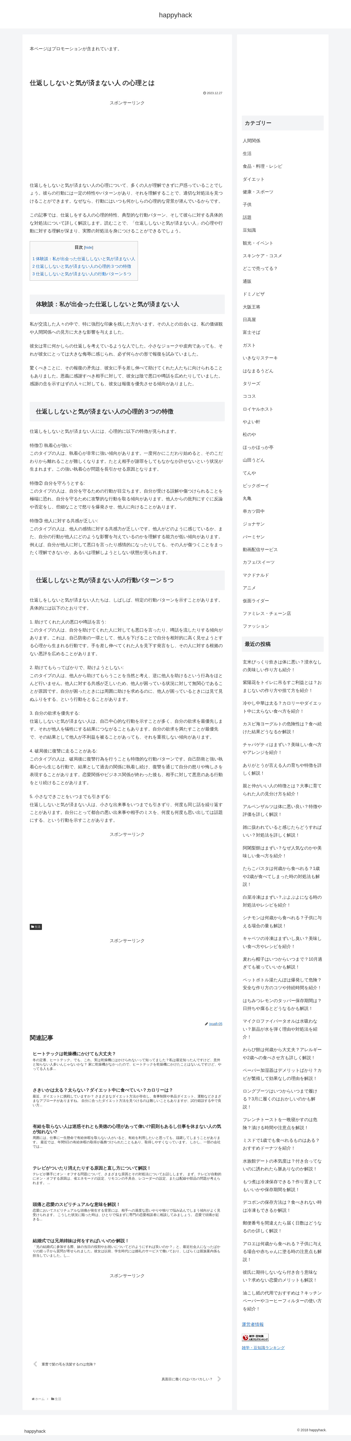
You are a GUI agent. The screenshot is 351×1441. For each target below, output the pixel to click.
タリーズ (251, 383)
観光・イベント (258, 243)
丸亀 (247, 498)
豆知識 (249, 230)
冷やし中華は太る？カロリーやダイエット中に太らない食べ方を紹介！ (282, 707)
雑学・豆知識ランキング (263, 1347)
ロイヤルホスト (258, 409)
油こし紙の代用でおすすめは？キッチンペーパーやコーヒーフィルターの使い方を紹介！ (282, 1301)
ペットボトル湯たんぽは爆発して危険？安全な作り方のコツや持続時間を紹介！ (282, 983)
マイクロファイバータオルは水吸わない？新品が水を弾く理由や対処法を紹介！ (280, 1029)
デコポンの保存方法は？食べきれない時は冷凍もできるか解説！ (282, 1206)
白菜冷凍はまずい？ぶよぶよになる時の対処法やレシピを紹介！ (282, 901)
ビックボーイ (256, 485)
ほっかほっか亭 (258, 447)
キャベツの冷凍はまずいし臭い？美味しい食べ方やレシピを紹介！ (282, 942)
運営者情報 (253, 1324)
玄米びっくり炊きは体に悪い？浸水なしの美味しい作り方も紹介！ (282, 666)
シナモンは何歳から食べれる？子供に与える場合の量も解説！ (282, 921)
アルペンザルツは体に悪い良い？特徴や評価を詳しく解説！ (282, 810)
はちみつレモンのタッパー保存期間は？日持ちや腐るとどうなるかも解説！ (282, 1004)
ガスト (249, 345)
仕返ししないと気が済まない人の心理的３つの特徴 (81, 266)
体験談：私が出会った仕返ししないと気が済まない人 (83, 259)
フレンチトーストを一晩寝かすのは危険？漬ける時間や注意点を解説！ (280, 1123)
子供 (247, 204)
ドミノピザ (254, 294)
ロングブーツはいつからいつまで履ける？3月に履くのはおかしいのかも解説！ (280, 1099)
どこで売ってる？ (260, 268)
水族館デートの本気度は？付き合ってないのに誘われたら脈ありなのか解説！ (282, 1165)
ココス (249, 396)
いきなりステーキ (260, 357)
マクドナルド (256, 575)
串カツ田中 (254, 511)
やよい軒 (251, 421)
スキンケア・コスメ (262, 255)
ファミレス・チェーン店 (267, 613)
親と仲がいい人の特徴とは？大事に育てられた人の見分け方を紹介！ (282, 789)
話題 (247, 217)
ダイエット (254, 179)
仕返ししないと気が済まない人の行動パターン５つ (81, 274)
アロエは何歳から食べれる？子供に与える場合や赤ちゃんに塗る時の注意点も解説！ (282, 1251)
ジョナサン (254, 524)
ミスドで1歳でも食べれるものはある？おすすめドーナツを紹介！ (281, 1144)
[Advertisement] (127, 141)
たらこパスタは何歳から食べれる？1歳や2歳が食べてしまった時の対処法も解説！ (281, 876)
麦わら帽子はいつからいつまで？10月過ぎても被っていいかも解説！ (282, 963)
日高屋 (249, 319)
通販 (247, 281)
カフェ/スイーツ (259, 562)
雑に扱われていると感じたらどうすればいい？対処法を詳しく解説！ (282, 831)
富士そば (251, 332)
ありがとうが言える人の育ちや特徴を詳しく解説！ (282, 769)
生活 (35, 926)
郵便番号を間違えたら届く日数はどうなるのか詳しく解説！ (282, 1227)
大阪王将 (251, 307)
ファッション (256, 626)
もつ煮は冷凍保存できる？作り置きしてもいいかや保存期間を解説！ (282, 1185)
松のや (249, 434)
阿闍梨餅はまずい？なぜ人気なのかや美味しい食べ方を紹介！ (282, 852)
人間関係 (251, 140)
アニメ (249, 587)
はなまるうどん (258, 370)
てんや (249, 473)
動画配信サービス (260, 549)
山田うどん (254, 460)
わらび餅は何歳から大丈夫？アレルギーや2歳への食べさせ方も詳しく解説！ (282, 1053)
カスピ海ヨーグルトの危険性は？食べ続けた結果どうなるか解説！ (282, 727)
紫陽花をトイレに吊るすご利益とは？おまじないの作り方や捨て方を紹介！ (282, 686)
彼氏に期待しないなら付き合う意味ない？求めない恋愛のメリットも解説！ (280, 1276)
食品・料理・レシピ (262, 166)
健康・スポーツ (258, 191)
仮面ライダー (256, 600)
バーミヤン (254, 536)
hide (88, 247)
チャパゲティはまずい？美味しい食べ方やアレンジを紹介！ (282, 748)
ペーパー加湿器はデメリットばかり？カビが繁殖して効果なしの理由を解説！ (282, 1074)
